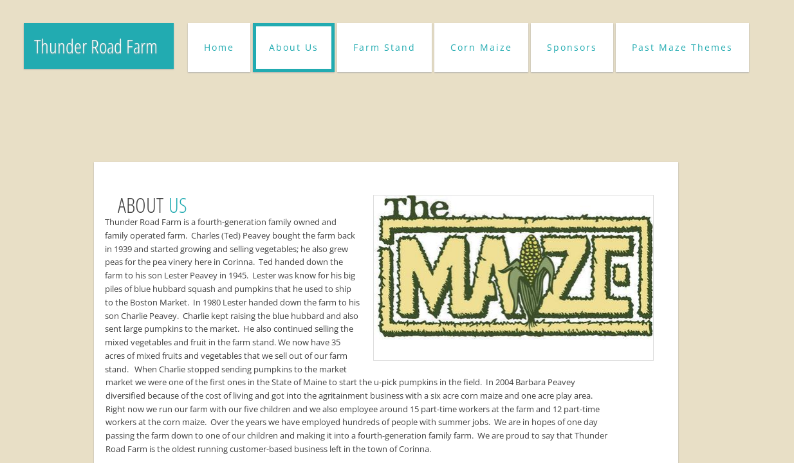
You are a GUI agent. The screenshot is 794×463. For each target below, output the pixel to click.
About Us (294, 47)
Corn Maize (481, 47)
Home (219, 47)
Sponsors (572, 47)
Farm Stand (384, 47)
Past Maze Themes (682, 47)
